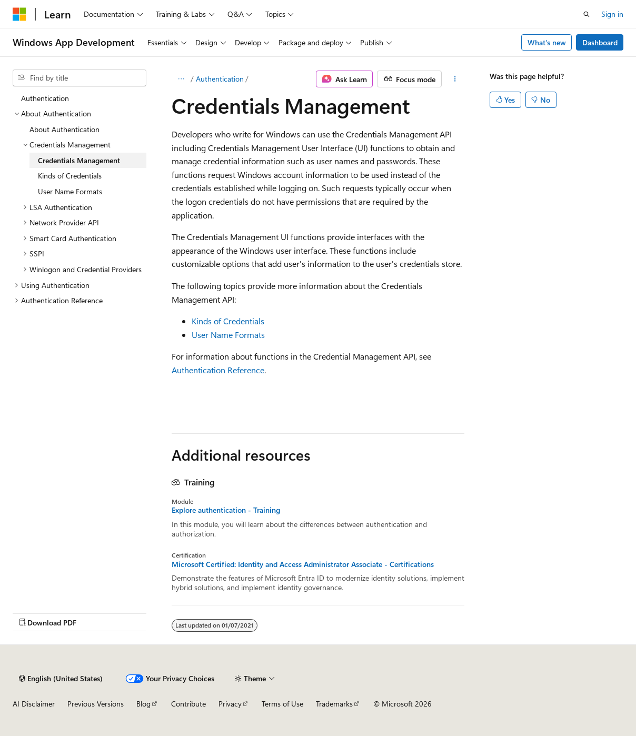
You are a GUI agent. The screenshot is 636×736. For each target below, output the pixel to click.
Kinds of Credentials (228, 320)
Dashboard (600, 42)
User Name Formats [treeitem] (70, 191)
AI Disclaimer (34, 704)
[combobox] (79, 77)
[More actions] (455, 79)
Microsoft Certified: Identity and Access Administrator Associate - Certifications (303, 564)
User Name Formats (228, 334)
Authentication (220, 79)
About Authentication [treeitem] (64, 129)
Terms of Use (282, 704)
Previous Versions (95, 704)
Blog (143, 704)
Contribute (188, 704)
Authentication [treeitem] (45, 98)
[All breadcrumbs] (181, 79)
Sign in (612, 14)
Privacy (230, 704)
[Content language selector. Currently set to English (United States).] (61, 678)
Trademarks (334, 704)
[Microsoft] (19, 14)
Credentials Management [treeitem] (79, 160)
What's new (547, 42)
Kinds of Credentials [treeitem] (70, 176)
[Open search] (586, 14)
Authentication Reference (218, 369)
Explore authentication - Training (226, 510)
